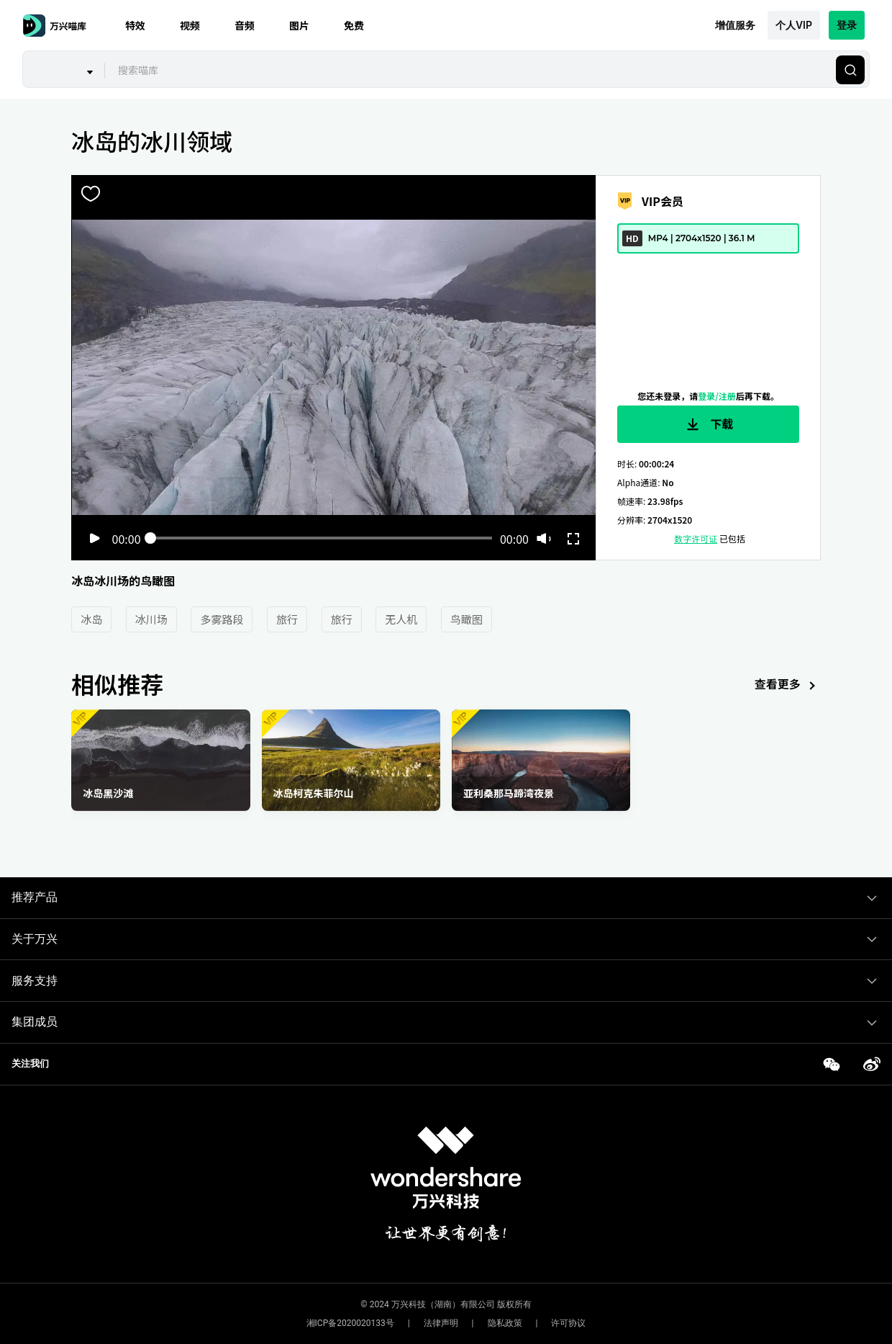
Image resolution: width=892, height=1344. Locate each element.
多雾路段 (221, 619)
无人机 (401, 619)
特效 (135, 25)
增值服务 (735, 25)
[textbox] (469, 70)
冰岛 (91, 619)
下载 (708, 424)
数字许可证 (695, 538)
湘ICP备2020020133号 (350, 1323)
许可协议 (568, 1323)
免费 (354, 25)
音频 (245, 25)
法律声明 (441, 1323)
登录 (847, 25)
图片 (299, 25)
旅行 (287, 619)
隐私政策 (505, 1323)
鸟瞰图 (466, 619)
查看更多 (788, 685)
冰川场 (151, 619)
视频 (190, 25)
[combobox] (468, 70)
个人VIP (793, 25)
